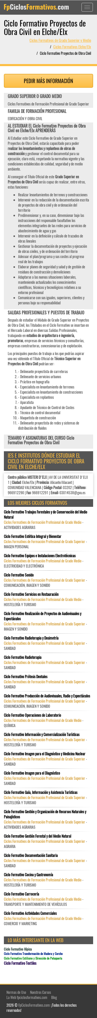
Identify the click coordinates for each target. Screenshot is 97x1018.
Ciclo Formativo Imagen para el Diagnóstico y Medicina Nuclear (44, 753)
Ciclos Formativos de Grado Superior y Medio (60, 40)
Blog (54, 997)
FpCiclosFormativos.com (34, 1005)
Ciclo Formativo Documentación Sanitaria (31, 855)
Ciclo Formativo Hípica (18, 949)
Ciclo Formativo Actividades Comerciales (30, 913)
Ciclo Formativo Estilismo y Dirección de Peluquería (33, 958)
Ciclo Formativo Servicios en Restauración (31, 594)
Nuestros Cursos (40, 992)
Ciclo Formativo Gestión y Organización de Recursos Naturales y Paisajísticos (45, 814)
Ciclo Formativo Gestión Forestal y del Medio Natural (37, 836)
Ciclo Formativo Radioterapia (22, 657)
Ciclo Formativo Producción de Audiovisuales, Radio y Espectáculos (47, 695)
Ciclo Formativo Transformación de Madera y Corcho (33, 953)
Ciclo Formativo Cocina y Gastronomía (28, 874)
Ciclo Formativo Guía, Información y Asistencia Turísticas (40, 792)
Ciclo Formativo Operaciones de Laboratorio (32, 715)
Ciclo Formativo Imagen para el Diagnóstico (32, 773)
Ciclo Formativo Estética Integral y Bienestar (32, 536)
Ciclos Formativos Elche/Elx (72, 46)
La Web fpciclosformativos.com (26, 997)
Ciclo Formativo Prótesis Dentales (25, 676)
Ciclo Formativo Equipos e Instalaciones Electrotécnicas (40, 555)
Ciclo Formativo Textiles (20, 963)
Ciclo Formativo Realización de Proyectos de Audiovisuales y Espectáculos (42, 616)
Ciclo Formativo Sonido (19, 575)
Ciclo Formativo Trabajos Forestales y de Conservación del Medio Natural (45, 514)
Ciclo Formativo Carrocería (21, 894)
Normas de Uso (16, 992)
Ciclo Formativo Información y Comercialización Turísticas (41, 734)
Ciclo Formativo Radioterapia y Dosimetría (31, 638)
